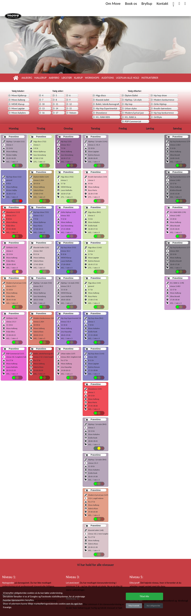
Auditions (107, 77)
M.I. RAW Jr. (130, 117)
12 (70, 104)
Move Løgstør (18, 108)
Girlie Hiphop (160, 104)
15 (70, 108)
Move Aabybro (18, 112)
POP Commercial (133, 121)
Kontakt (162, 3)
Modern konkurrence (164, 99)
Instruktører (149, 77)
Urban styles (131, 108)
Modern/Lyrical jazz (134, 112)
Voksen (72, 112)
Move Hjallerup (18, 95)
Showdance (101, 112)
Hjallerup (40, 77)
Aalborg (26, 77)
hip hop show (160, 95)
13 (43, 108)
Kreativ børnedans (162, 108)
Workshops (92, 77)
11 (57, 104)
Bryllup (146, 3)
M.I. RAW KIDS (103, 117)
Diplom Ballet (131, 95)
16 (43, 112)
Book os (131, 3)
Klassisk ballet (102, 99)
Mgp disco (101, 95)
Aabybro (54, 77)
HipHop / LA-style (133, 99)
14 (57, 108)
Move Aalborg (18, 99)
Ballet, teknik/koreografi (107, 104)
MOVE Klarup (17, 104)
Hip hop (128, 104)
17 (57, 112)
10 (43, 104)
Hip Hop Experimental (106, 108)
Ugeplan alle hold (127, 77)
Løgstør (66, 77)
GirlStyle (158, 117)
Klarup (78, 77)
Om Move (113, 3)
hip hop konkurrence (164, 112)
